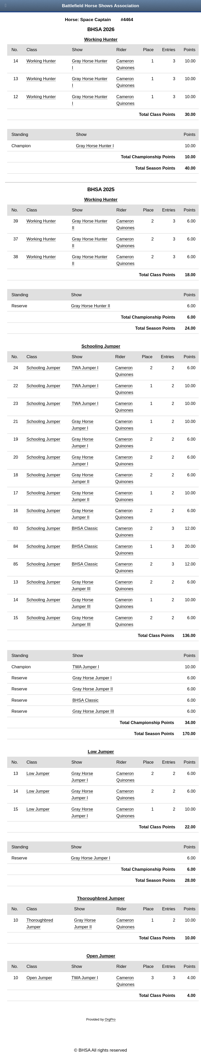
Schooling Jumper (100, 346)
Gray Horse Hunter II (90, 305)
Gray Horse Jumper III (93, 711)
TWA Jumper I (85, 367)
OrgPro (110, 1019)
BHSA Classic (85, 528)
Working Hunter (101, 39)
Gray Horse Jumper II (92, 689)
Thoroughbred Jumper (101, 898)
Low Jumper (101, 751)
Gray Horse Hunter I (95, 145)
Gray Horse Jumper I (92, 677)
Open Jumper (101, 955)
